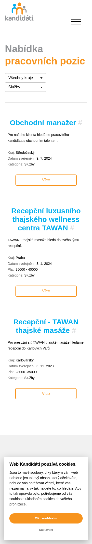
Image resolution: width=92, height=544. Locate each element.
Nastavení (46, 530)
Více (46, 180)
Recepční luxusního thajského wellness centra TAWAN (46, 219)
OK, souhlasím (46, 518)
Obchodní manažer (43, 123)
